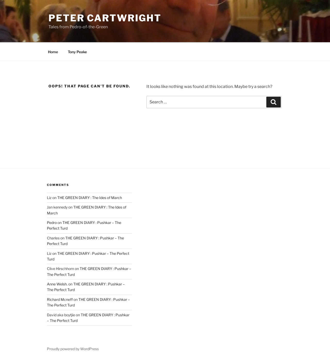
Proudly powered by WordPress (73, 349)
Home (53, 52)
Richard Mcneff (60, 299)
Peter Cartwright (104, 18)
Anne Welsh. (57, 284)
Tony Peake (77, 52)
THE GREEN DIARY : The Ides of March (89, 197)
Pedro (52, 222)
